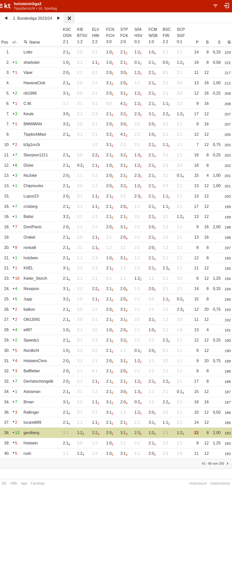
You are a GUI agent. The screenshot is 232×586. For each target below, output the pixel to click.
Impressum (198, 483)
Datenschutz (220, 483)
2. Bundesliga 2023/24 (32, 18)
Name (32, 42)
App (24, 483)
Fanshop (38, 483)
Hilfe (13, 483)
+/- (14, 42)
